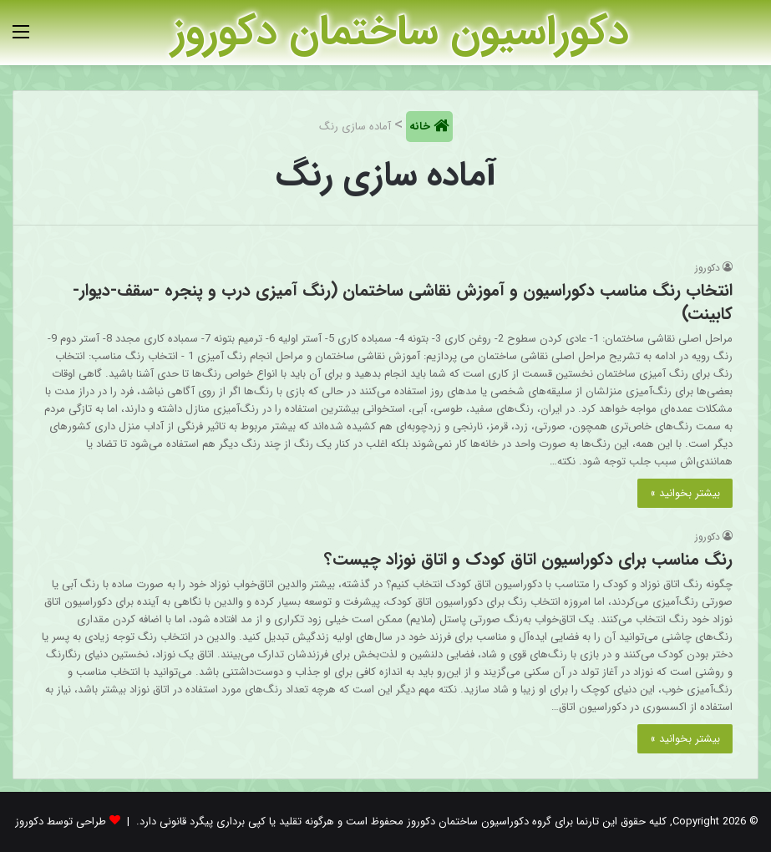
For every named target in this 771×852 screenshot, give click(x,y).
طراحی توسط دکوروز (60, 821)
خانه (421, 126)
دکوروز (707, 268)
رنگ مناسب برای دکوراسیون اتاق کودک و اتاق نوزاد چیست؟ (528, 559)
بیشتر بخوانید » (685, 493)
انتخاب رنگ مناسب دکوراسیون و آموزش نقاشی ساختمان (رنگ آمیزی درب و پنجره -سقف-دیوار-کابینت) (403, 302)
